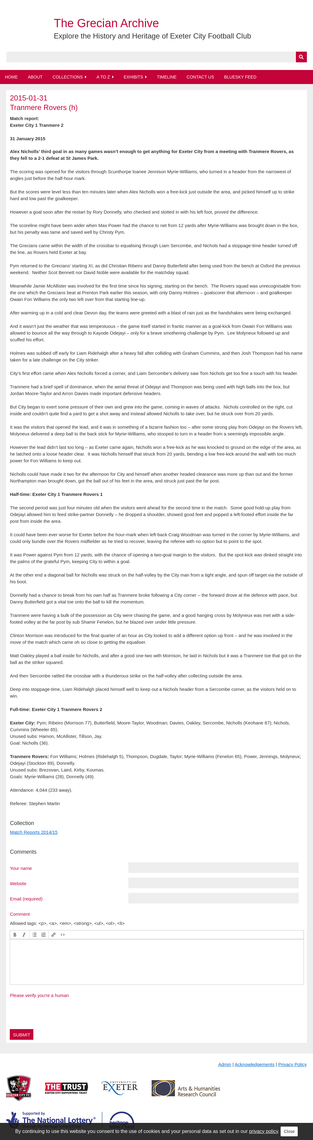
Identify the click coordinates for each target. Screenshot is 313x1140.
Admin (224, 1064)
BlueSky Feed (240, 77)
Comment (20, 913)
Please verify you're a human (39, 995)
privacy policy (263, 1131)
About (35, 77)
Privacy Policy (292, 1064)
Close (289, 1131)
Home (11, 77)
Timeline (167, 77)
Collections (68, 77)
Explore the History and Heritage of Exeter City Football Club (152, 36)
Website (18, 883)
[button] (15, 934)
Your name (21, 868)
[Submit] (301, 57)
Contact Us (200, 77)
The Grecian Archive (106, 23)
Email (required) (26, 898)
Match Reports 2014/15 (33, 832)
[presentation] (15, 934)
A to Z (103, 77)
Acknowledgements (254, 1064)
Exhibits (133, 77)
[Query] (156, 57)
